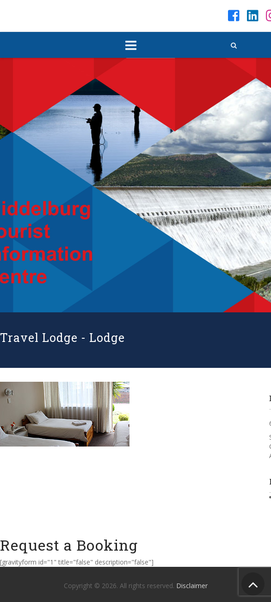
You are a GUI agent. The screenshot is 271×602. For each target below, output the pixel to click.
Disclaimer (192, 585)
